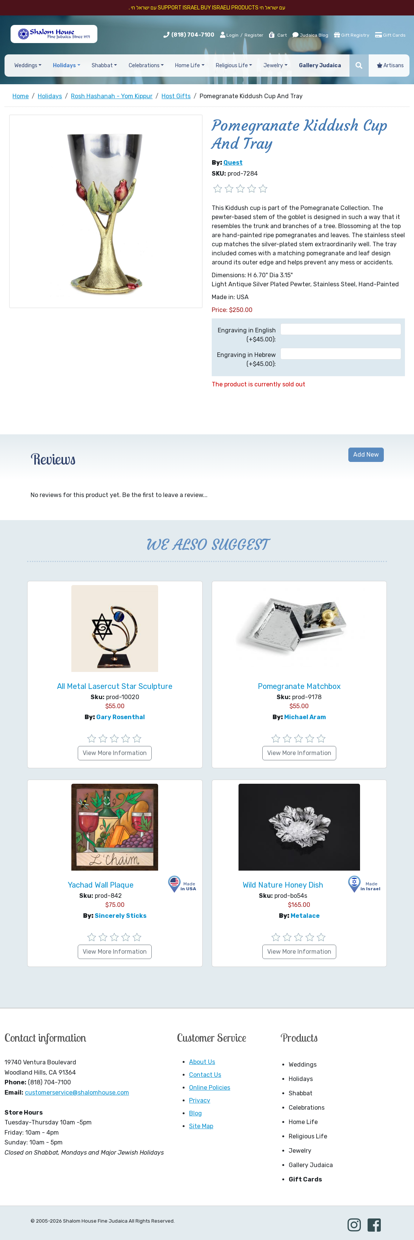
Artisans (390, 65)
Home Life (303, 1122)
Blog (195, 1113)
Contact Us (205, 1074)
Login (229, 35)
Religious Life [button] (232, 65)
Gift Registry (351, 35)
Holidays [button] (64, 65)
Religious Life (308, 1136)
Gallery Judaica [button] (320, 65)
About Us (202, 1062)
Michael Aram (305, 717)
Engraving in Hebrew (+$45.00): (246, 359)
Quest (233, 162)
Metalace (305, 915)
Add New (366, 454)
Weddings (303, 1064)
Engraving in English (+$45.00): (247, 335)
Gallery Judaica (311, 1165)
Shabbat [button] (102, 65)
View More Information (115, 753)
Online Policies (209, 1087)
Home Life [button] (187, 65)
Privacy (199, 1100)
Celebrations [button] (144, 65)
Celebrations (307, 1107)
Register (254, 35)
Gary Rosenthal (120, 717)
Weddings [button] (25, 65)
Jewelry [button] (273, 65)
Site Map (201, 1126)
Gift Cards (390, 35)
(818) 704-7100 (192, 35)
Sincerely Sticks (120, 915)
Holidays (301, 1078)
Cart (277, 35)
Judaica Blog (310, 35)
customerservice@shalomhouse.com (77, 1092)
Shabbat (300, 1093)
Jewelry (300, 1150)
